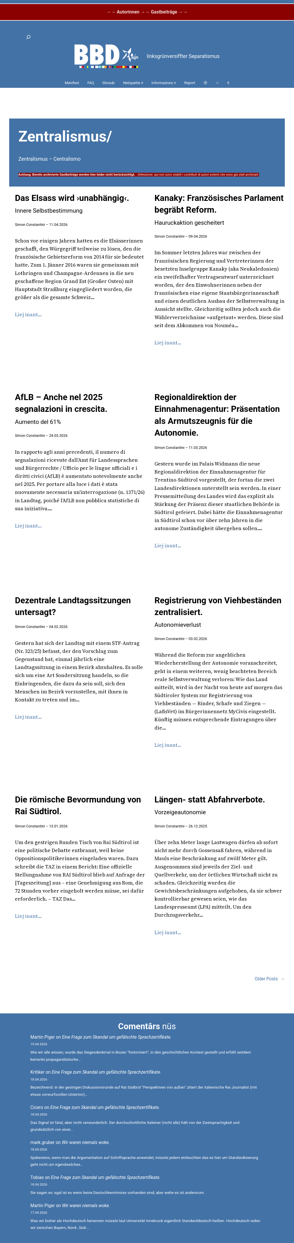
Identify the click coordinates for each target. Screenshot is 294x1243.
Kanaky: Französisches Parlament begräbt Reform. (219, 209)
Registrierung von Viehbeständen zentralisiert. (217, 612)
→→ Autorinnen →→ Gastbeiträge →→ (147, 12)
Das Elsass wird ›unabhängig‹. (72, 203)
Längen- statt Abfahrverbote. (209, 805)
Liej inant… (28, 314)
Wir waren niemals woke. (86, 1142)
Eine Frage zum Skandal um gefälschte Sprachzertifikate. (117, 1037)
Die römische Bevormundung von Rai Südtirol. (78, 805)
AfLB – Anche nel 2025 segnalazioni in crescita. (61, 408)
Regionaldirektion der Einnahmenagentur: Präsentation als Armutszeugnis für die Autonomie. (217, 415)
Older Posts (270, 979)
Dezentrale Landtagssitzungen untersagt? (73, 606)
